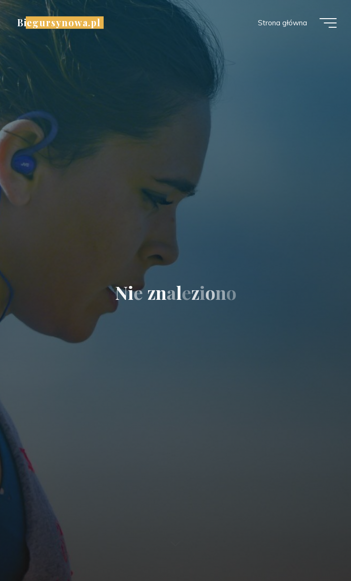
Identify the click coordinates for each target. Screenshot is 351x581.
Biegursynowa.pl (59, 22)
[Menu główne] (328, 23)
